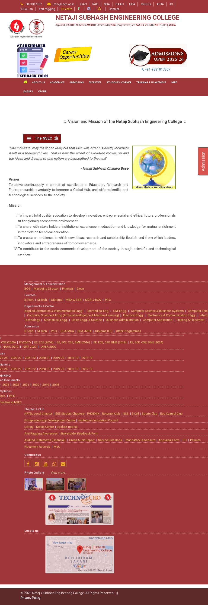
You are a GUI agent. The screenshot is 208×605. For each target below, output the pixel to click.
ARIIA (160, 4)
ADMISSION (77, 82)
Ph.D (138, 488)
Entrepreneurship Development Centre (133, 578)
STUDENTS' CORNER (118, 82)
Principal (151, 446)
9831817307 (34, 4)
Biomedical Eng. (182, 468)
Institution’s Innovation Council (181, 578)
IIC (171, 4)
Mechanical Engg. (139, 477)
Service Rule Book (194, 597)
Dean (164, 446)
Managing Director (130, 446)
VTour (42, 91)
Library (112, 584)
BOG (111, 446)
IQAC (83, 4)
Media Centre (129, 584)
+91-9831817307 (156, 69)
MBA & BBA (157, 457)
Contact (114, 9)
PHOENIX (177, 571)
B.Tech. (113, 457)
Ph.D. (192, 457)
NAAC (119, 4)
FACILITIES (95, 82)
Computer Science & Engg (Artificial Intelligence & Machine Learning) (157, 473)
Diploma (140, 457)
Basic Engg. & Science (171, 477)
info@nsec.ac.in (63, 4)
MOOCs (146, 4)
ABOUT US (38, 82)
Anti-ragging (46, 9)
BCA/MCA (151, 488)
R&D (95, 4)
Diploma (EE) (187, 488)
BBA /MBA (168, 488)
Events (28, 91)
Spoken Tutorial (150, 584)
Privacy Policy (31, 598)
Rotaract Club (195, 571)
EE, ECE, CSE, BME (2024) (63, 500)
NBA (107, 4)
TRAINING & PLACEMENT (151, 82)
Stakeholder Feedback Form (163, 591)
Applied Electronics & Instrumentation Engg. (137, 468)
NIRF (174, 82)
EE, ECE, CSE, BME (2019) (26, 500)
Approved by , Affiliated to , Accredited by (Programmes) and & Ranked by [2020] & (115, 25)
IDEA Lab (27, 9)
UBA (132, 4)
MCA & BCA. (177, 457)
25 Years (66, 9)
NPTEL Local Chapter (122, 571)
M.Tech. (126, 457)
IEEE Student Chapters (153, 571)
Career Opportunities (74, 54)
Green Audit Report (165, 597)
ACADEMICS (57, 82)
